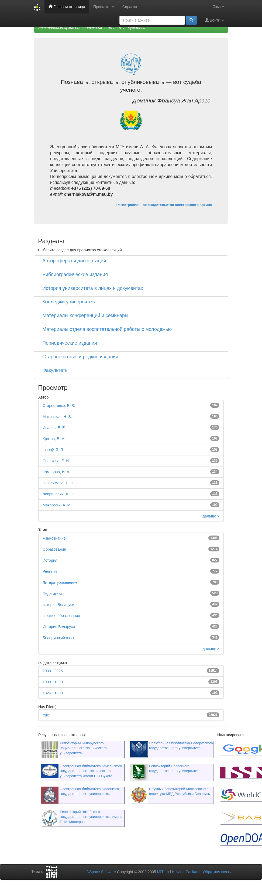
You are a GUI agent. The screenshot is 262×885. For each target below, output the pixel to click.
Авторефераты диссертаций (74, 260)
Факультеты (55, 370)
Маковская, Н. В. (57, 416)
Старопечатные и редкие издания (80, 356)
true (46, 715)
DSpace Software (101, 872)
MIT (160, 872)
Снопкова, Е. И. (56, 461)
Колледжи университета (69, 301)
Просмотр (103, 7)
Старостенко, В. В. (59, 405)
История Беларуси (59, 627)
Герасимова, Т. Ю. (58, 483)
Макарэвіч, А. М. (57, 505)
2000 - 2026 (53, 671)
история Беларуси (58, 604)
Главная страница (67, 6)
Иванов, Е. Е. (54, 428)
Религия (50, 571)
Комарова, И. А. (56, 472)
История (50, 560)
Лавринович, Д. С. (58, 494)
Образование (54, 549)
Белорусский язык (58, 638)
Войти (214, 20)
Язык (218, 7)
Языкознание (54, 538)
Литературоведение (60, 582)
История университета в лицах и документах (92, 288)
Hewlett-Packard (186, 872)
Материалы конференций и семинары (85, 315)
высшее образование (61, 615)
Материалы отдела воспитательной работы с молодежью (107, 329)
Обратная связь (217, 872)
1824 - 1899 (53, 693)
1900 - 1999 (53, 682)
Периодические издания (69, 343)
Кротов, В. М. (54, 439)
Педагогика (52, 593)
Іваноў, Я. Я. (53, 450)
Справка (129, 7)
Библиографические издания (75, 274)
